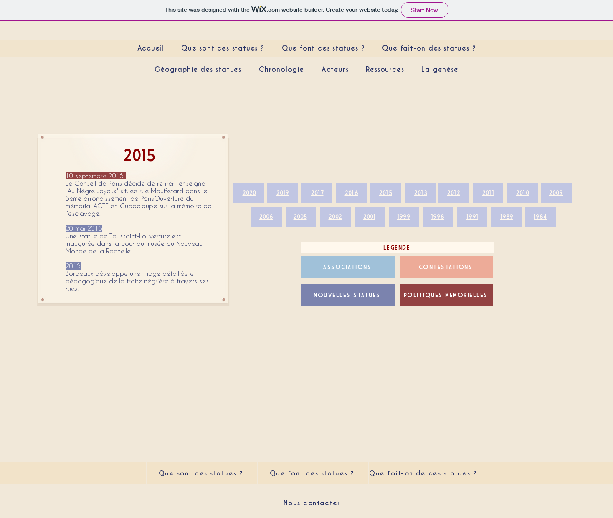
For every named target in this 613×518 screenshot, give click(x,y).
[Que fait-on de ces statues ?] (423, 473)
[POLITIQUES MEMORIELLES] (446, 295)
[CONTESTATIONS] (446, 267)
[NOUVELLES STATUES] (348, 295)
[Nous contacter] (312, 503)
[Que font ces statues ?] (312, 473)
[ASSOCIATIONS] (348, 267)
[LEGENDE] (397, 247)
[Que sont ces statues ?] (201, 473)
